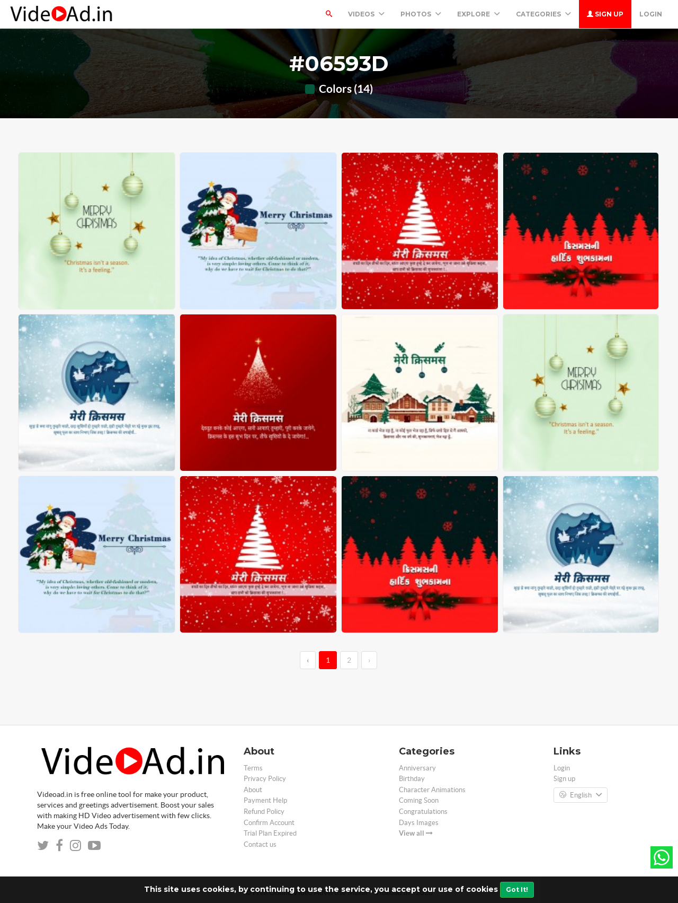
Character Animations (432, 790)
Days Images (419, 823)
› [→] (369, 660)
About (253, 790)
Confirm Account (269, 823)
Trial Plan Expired (270, 833)
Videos (366, 14)
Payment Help (265, 800)
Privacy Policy (265, 779)
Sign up (605, 14)
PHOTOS (420, 14)
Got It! (517, 889)
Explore (478, 14)
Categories (543, 14)
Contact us (260, 844)
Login (650, 14)
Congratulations (423, 812)
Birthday (412, 779)
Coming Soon (419, 800)
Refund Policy (264, 812)
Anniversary (417, 768)
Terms (253, 768)
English (580, 795)
